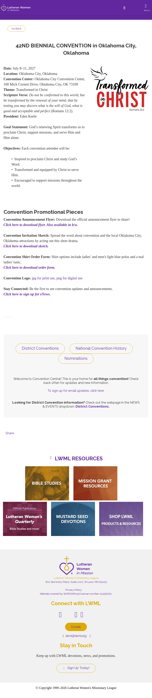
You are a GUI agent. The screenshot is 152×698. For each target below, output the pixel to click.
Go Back (16, 28)
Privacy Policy (73, 589)
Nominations (76, 358)
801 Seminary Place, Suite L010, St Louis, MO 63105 (76, 581)
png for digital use (69, 278)
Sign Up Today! (76, 668)
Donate (76, 626)
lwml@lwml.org (74, 636)
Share (10, 433)
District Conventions (40, 348)
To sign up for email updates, (76, 391)
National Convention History (101, 348)
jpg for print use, (44, 278)
